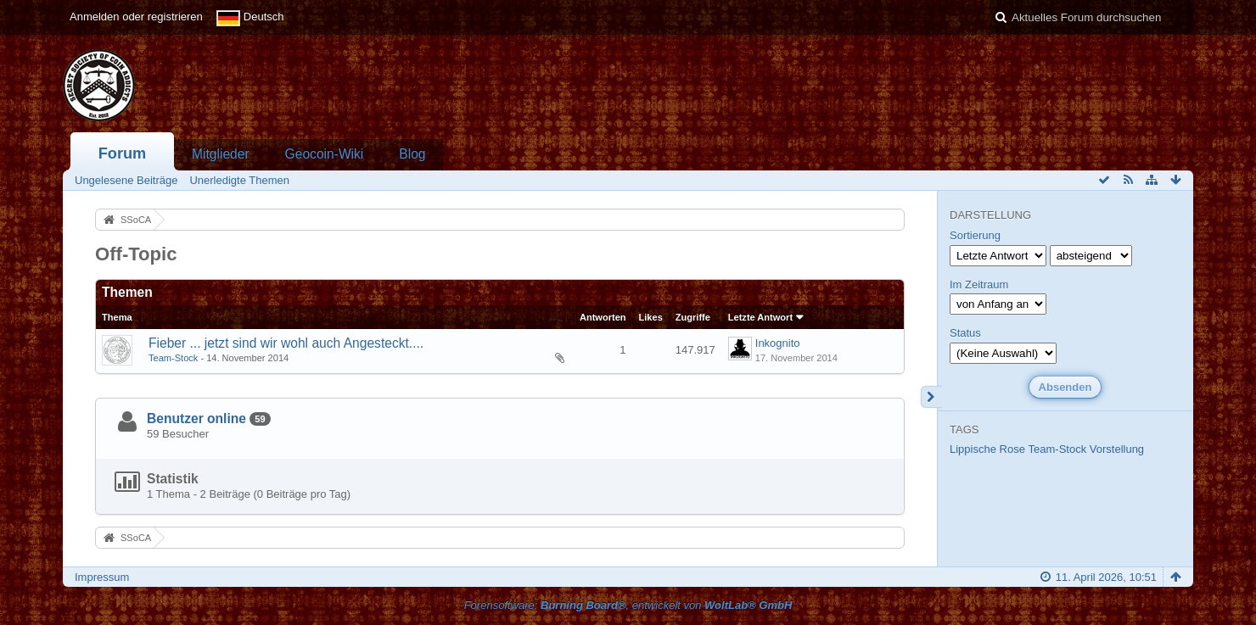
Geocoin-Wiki (324, 154)
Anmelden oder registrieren (136, 16)
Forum (122, 153)
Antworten (603, 317)
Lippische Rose (987, 449)
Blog (412, 154)
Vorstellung (1117, 449)
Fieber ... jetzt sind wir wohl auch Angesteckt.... (286, 343)
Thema (117, 317)
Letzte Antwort (760, 317)
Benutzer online (196, 418)
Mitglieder (221, 154)
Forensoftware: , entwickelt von (628, 605)
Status (965, 332)
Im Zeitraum (979, 284)
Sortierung (975, 235)
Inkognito (777, 343)
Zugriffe (693, 317)
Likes (651, 317)
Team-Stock (173, 358)
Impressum (102, 577)
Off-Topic (136, 254)
